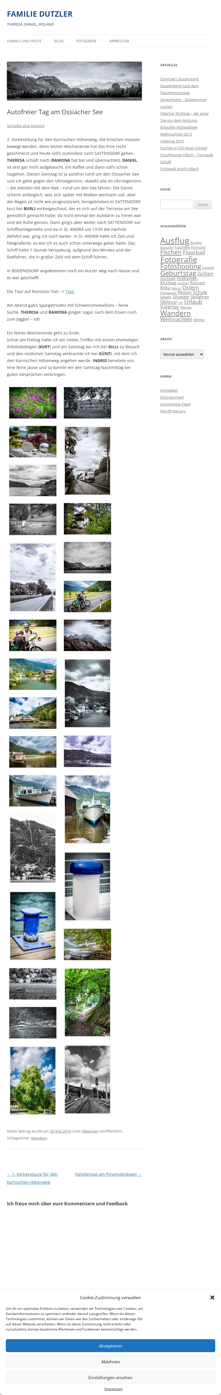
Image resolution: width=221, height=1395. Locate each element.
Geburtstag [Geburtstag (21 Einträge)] (178, 273)
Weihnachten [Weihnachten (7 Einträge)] (176, 319)
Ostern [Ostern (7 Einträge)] (190, 287)
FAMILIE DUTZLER (40, 14)
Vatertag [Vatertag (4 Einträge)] (169, 307)
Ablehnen (110, 1361)
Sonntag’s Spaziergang (179, 78)
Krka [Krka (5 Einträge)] (165, 287)
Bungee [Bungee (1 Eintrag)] (196, 243)
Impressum (113, 1388)
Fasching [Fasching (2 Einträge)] (182, 247)
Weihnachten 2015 (176, 134)
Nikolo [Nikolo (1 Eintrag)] (176, 288)
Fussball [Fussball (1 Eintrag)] (208, 268)
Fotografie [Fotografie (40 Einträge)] (178, 259)
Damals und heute (24, 41)
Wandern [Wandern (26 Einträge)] (175, 313)
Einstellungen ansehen (110, 1377)
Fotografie (86, 41)
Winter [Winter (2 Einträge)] (199, 319)
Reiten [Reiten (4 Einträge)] (185, 292)
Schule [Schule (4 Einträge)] (200, 292)
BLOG (59, 41)
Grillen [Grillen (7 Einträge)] (205, 273)
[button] (212, 1297)
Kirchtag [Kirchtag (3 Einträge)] (168, 283)
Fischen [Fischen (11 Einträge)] (171, 252)
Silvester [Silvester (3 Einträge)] (181, 297)
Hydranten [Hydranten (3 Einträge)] (187, 278)
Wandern (39, 1138)
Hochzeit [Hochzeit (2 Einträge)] (168, 278)
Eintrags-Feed (172, 397)
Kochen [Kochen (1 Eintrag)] (183, 283)
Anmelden (169, 390)
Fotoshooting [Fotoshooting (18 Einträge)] (180, 266)
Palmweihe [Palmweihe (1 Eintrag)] (168, 293)
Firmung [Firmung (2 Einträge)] (198, 247)
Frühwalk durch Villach (179, 168)
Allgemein (90, 1131)
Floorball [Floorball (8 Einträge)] (194, 252)
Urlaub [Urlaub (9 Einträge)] (193, 302)
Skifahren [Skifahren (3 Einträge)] (199, 297)
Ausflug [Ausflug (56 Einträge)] (174, 240)
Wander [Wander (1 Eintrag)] (186, 307)
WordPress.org (173, 411)
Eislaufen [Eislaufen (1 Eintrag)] (167, 247)
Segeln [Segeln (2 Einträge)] (166, 297)
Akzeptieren (110, 1346)
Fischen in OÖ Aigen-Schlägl (183, 148)
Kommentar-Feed (175, 404)
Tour (70, 291)
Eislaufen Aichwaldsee (178, 127)
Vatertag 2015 (172, 141)
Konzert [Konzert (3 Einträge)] (197, 283)
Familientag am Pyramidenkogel (108, 1174)
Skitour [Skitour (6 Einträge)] (168, 301)
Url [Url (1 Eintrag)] (180, 303)
